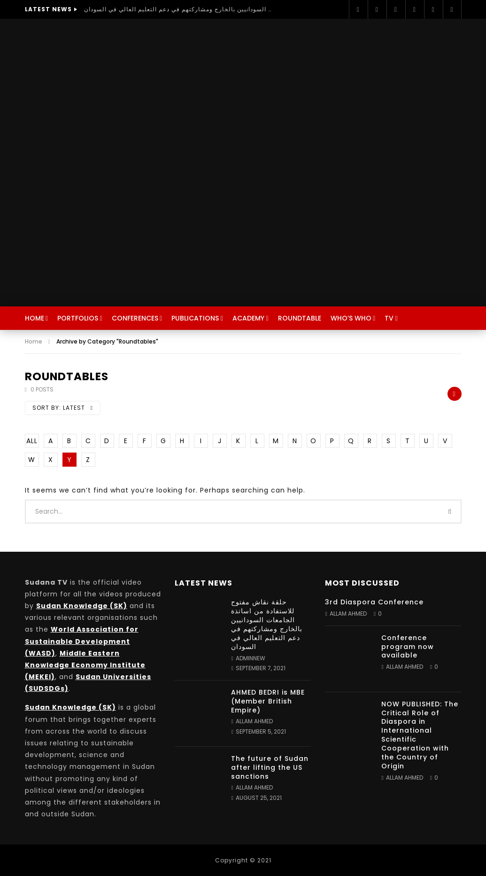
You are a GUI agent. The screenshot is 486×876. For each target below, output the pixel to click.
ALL (32, 441)
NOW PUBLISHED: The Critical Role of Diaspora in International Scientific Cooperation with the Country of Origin (419, 735)
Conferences (135, 318)
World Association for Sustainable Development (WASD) (82, 641)
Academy (248, 318)
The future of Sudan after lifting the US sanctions (270, 767)
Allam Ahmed (254, 721)
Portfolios (77, 318)
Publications (195, 318)
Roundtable (299, 318)
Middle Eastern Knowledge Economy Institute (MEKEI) (85, 665)
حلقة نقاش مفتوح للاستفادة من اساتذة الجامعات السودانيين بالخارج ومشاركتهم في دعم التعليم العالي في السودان (178, 9)
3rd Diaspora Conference (374, 602)
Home (34, 318)
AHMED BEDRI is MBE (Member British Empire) (268, 701)
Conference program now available (407, 646)
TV (389, 318)
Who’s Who (351, 318)
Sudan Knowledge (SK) (81, 605)
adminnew (250, 658)
